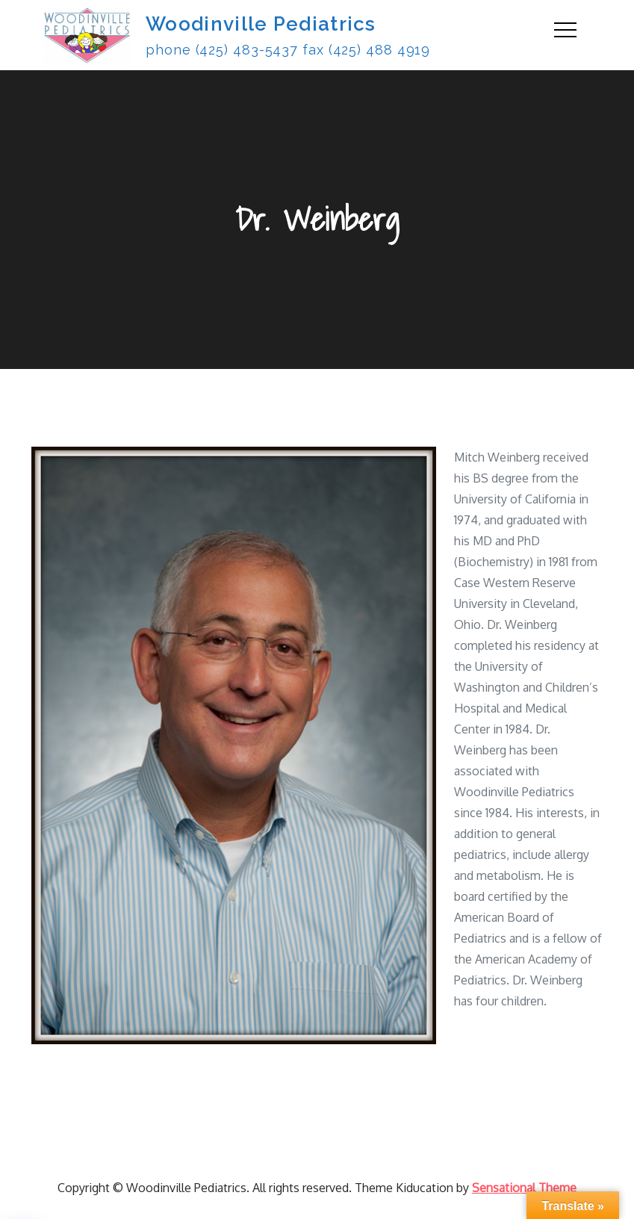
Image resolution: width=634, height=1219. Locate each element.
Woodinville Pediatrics (261, 24)
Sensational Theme (524, 1187)
